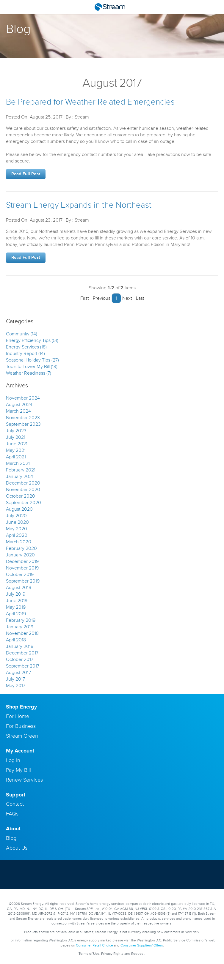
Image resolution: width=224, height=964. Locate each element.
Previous (100, 298)
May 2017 (15, 686)
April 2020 (16, 535)
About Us (16, 848)
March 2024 (18, 411)
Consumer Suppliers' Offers (141, 945)
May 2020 (16, 529)
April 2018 (16, 640)
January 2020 (20, 555)
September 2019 (23, 581)
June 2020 (17, 522)
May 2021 (16, 450)
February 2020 (21, 548)
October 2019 (20, 575)
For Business (21, 726)
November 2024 (23, 398)
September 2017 (22, 666)
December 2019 (22, 561)
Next (128, 298)
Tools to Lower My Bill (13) (31, 367)
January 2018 (19, 646)
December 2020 (23, 483)
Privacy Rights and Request (123, 954)
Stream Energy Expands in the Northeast (78, 205)
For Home (17, 716)
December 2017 (22, 653)
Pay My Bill (18, 770)
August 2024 (19, 405)
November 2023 (23, 418)
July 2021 (15, 437)
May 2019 (16, 607)
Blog (11, 838)
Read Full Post (25, 174)
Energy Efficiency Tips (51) (32, 340)
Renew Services (24, 780)
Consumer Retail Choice (94, 945)
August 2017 (18, 673)
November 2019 (22, 568)
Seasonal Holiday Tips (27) (32, 360)
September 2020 (23, 503)
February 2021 (20, 470)
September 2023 (23, 424)
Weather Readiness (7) (28, 373)
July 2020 (16, 516)
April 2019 (16, 614)
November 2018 (22, 633)
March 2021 (18, 463)
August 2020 (19, 509)
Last (141, 298)
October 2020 (20, 496)
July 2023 (16, 431)
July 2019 (15, 594)
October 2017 (19, 659)
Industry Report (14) (25, 353)
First (83, 298)
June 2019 (16, 601)
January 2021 (19, 476)
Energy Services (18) (26, 347)
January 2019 (19, 627)
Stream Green (22, 736)
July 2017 (15, 679)
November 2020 (23, 490)
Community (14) (21, 334)
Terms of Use (89, 954)
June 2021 (16, 444)
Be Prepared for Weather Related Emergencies (90, 102)
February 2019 (20, 620)
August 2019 (18, 588)
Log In (13, 760)
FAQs (12, 813)
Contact (15, 804)
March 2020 (18, 542)
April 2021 (16, 457)
